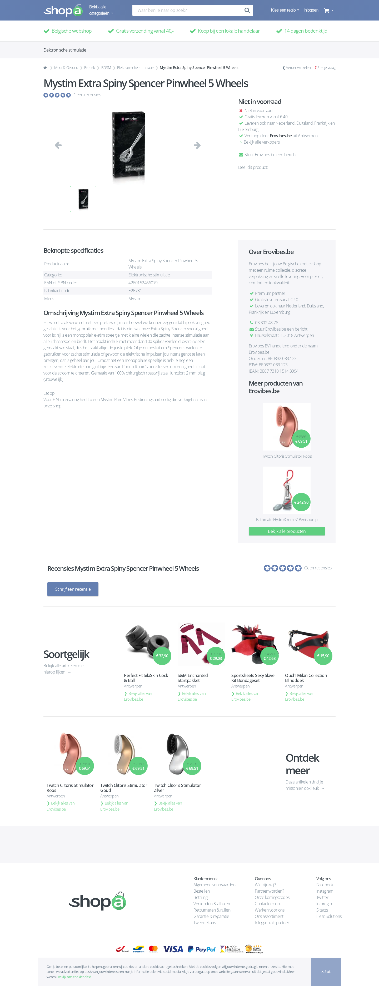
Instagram (324, 891)
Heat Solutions (329, 916)
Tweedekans (204, 923)
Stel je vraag (326, 67)
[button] (328, 10)
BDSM (106, 67)
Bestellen (201, 891)
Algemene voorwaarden (214, 885)
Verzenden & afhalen (211, 904)
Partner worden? (269, 891)
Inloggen (310, 10)
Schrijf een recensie (73, 589)
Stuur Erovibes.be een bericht (267, 155)
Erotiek (89, 67)
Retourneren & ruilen (211, 910)
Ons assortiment (269, 916)
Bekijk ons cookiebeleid (74, 976)
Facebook (324, 885)
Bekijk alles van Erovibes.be (138, 696)
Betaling (200, 897)
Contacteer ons (268, 904)
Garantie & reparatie (211, 916)
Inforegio (324, 904)
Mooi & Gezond (66, 67)
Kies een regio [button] (284, 10)
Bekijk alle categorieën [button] (99, 10)
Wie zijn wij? (265, 885)
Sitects (322, 910)
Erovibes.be (281, 136)
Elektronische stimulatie (135, 67)
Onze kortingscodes (272, 897)
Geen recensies (87, 95)
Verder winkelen (298, 67)
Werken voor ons (269, 910)
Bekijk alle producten (287, 531)
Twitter (322, 897)
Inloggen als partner (272, 923)
